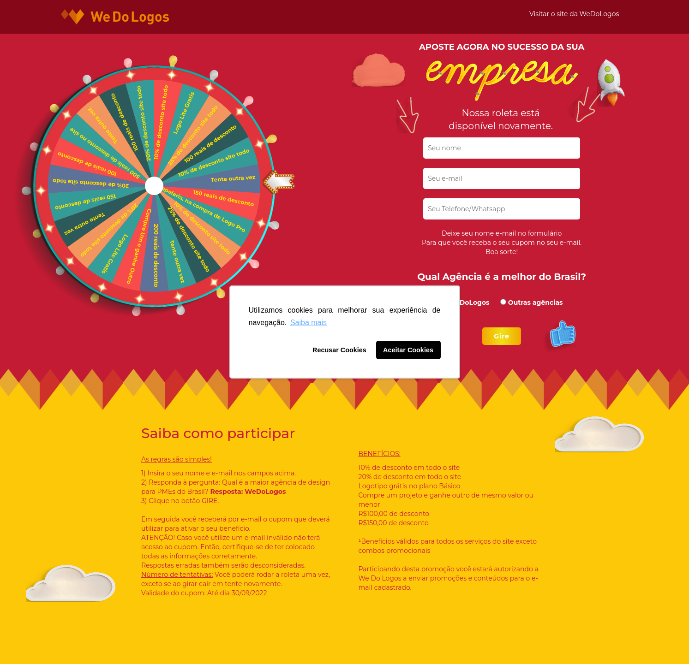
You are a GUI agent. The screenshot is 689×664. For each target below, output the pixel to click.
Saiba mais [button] (308, 322)
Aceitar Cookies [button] (408, 350)
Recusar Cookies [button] (339, 350)
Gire (501, 336)
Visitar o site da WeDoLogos (574, 14)
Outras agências (535, 302)
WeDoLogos (468, 302)
